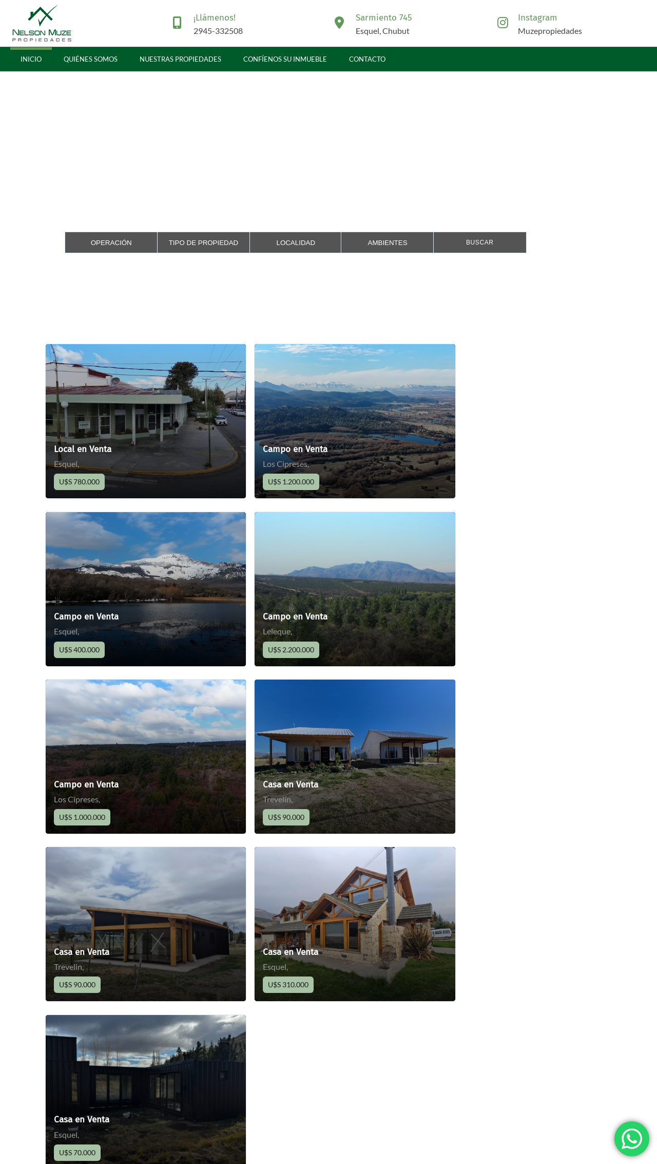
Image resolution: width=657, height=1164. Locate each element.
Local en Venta (82, 449)
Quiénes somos (91, 59)
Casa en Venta (469, 615)
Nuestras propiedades (180, 59)
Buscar (480, 242)
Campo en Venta (280, 449)
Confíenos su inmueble (285, 59)
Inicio (31, 59)
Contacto (367, 59)
